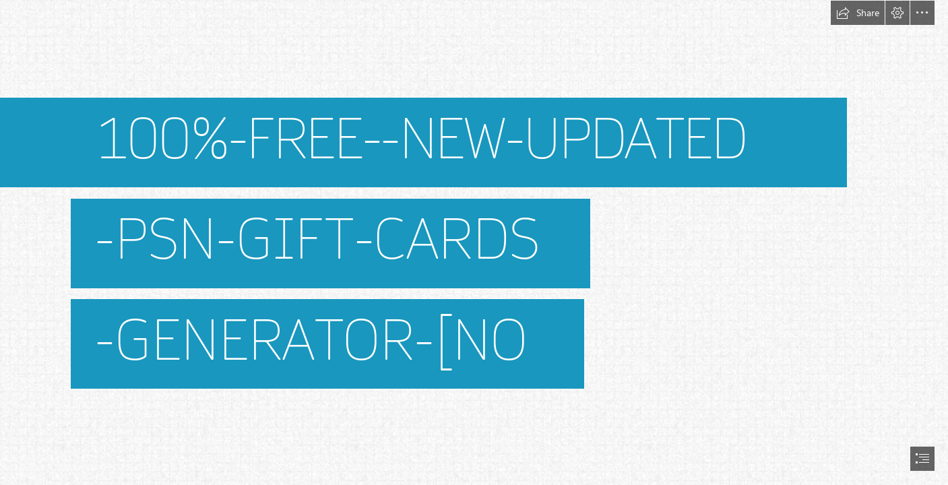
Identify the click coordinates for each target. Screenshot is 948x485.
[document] (474, 242)
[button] (858, 13)
